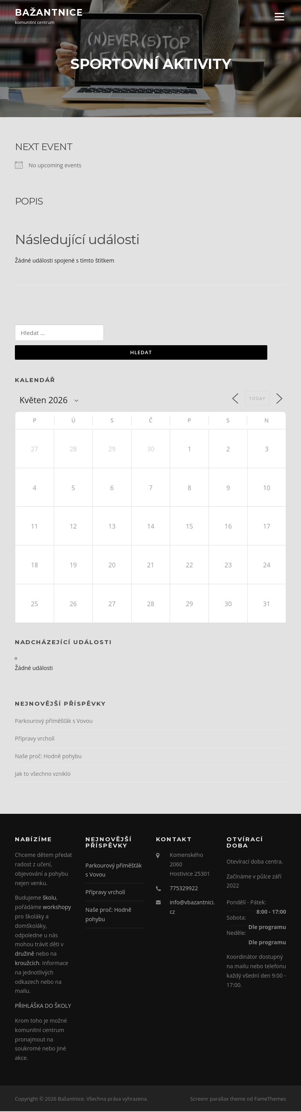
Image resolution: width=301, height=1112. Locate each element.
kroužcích (27, 963)
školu (49, 898)
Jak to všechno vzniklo (43, 774)
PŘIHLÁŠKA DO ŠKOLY (43, 1007)
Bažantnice (49, 12)
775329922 (184, 889)
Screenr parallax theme (217, 1099)
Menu (279, 16)
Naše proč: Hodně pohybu (48, 757)
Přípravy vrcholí (34, 739)
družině (25, 954)
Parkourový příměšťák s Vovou (53, 721)
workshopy (57, 908)
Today (257, 399)
